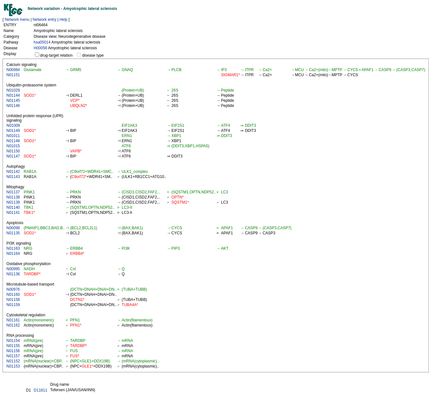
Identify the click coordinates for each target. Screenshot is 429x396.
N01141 (13, 212)
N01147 (13, 156)
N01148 (13, 141)
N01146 (13, 105)
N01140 (13, 207)
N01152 (13, 361)
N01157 (13, 356)
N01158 (13, 299)
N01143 (13, 176)
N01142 (13, 171)
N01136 (13, 274)
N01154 (13, 340)
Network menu (17, 19)
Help (64, 19)
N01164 (13, 253)
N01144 (13, 95)
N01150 (13, 151)
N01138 (13, 197)
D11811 (40, 390)
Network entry (44, 19)
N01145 (13, 100)
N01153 (13, 366)
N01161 (13, 320)
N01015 (13, 146)
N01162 (13, 325)
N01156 (13, 351)
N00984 (13, 70)
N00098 (13, 228)
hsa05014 (42, 42)
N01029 (13, 90)
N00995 (13, 269)
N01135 (13, 233)
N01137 (13, 192)
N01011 (13, 135)
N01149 (13, 130)
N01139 (13, 202)
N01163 (13, 248)
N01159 (13, 305)
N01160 (13, 294)
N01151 (13, 75)
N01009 (13, 125)
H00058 (40, 48)
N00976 (13, 289)
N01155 (13, 345)
